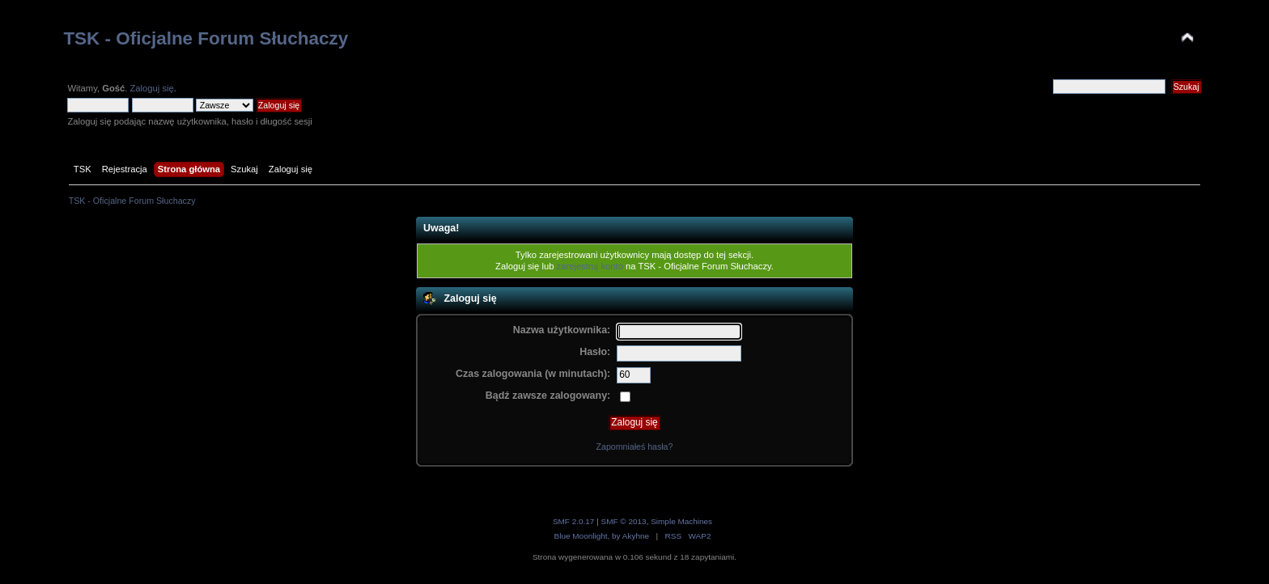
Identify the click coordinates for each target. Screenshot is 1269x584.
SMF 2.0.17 (574, 521)
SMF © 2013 (624, 521)
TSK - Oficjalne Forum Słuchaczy (205, 38)
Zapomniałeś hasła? (634, 446)
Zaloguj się (151, 88)
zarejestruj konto (590, 266)
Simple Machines (681, 521)
